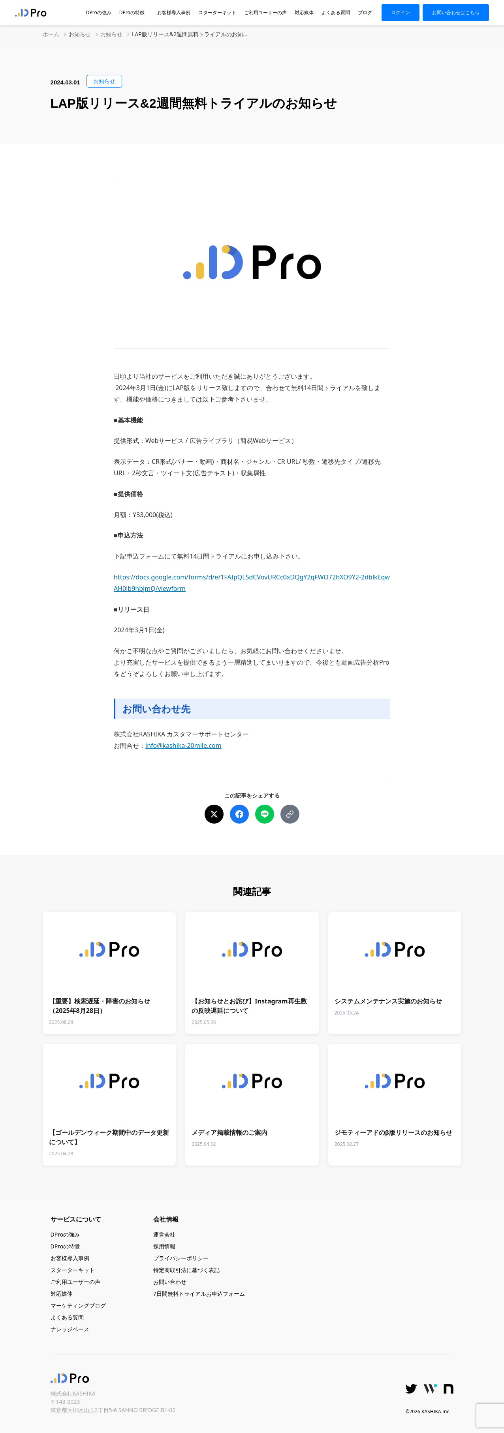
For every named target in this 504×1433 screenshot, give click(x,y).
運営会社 (164, 1234)
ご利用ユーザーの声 (265, 12)
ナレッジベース (70, 1329)
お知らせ (80, 34)
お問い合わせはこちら (456, 12)
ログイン (400, 12)
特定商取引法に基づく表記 (186, 1270)
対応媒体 (304, 12)
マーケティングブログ (78, 1305)
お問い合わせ (169, 1281)
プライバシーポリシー (181, 1258)
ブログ (365, 12)
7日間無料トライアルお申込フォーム (199, 1293)
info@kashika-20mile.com (183, 745)
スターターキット (217, 12)
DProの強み (98, 12)
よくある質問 (336, 12)
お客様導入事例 (173, 12)
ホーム (51, 34)
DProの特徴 (134, 12)
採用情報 (164, 1246)
